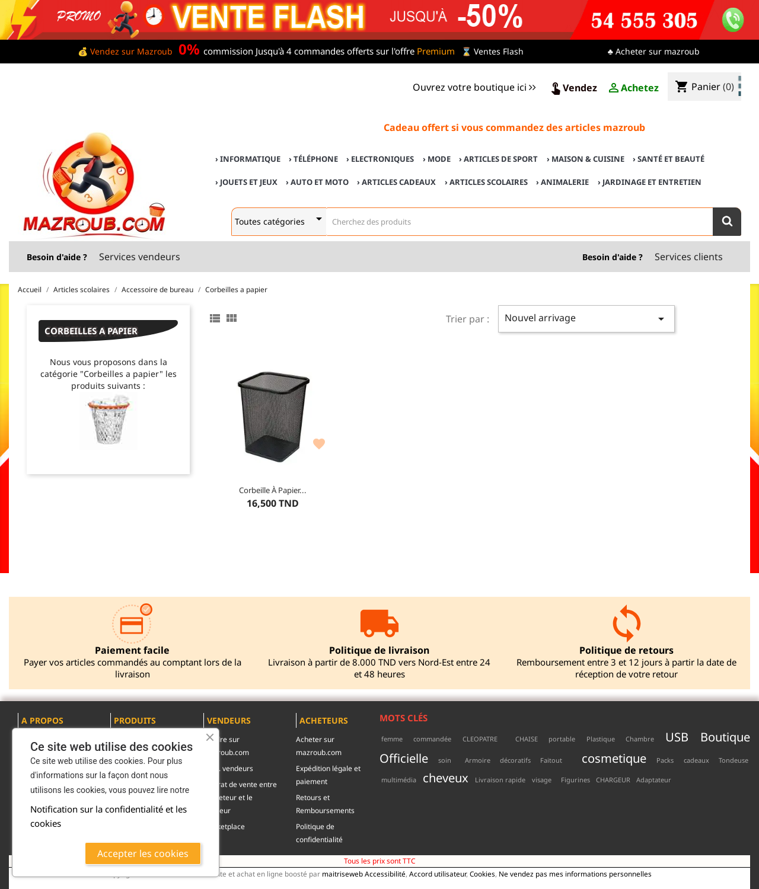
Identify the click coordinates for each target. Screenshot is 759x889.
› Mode (437, 159)
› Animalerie (562, 182)
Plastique (600, 738)
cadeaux (696, 760)
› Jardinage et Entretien (649, 182)
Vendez (572, 88)
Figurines (575, 779)
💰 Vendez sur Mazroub (125, 51)
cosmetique (614, 758)
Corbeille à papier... (273, 490)
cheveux (445, 777)
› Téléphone (313, 159)
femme (392, 738)
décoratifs (515, 760)
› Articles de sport (498, 159)
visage (541, 779)
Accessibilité (385, 873)
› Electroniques (380, 159)
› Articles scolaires (486, 182)
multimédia (398, 779)
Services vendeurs (139, 256)
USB (676, 736)
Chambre (640, 738)
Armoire (477, 760)
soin (444, 760)
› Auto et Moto (317, 182)
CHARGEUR (613, 779)
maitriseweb (342, 873)
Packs (665, 760)
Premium (436, 51)
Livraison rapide (500, 779)
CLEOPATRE (480, 738)
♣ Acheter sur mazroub (654, 51)
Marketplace (224, 826)
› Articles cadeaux (396, 182)
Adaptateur (653, 779)
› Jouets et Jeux (246, 182)
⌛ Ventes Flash (492, 51)
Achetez (633, 88)
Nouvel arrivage (586, 318)
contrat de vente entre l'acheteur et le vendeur (240, 797)
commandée (432, 738)
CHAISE (526, 738)
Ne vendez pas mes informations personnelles (575, 873)
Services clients (689, 256)
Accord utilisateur (437, 873)
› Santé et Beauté (668, 159)
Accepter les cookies (143, 853)
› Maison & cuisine (585, 159)
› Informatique (247, 159)
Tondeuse (733, 760)
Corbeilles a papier (91, 331)
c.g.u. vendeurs (228, 768)
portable (561, 738)
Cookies (482, 873)
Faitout (551, 760)
